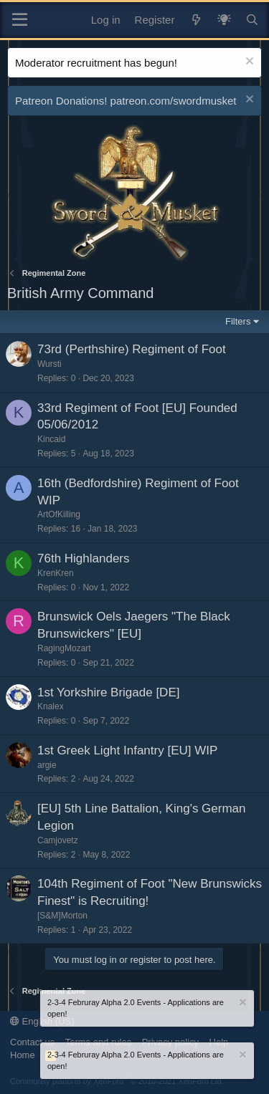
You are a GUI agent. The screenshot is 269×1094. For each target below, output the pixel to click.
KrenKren (55, 573)
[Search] (252, 19)
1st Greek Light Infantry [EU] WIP (127, 750)
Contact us (32, 1042)
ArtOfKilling (58, 514)
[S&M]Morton (62, 916)
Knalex (50, 706)
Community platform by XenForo (117, 1081)
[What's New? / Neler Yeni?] (224, 19)
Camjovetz (57, 840)
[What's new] (195, 19)
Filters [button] (237, 321)
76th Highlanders (83, 558)
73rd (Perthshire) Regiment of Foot (131, 349)
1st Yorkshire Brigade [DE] (108, 692)
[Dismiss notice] (248, 62)
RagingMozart (64, 648)
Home (22, 1055)
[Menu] (20, 20)
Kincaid (51, 439)
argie (47, 765)
